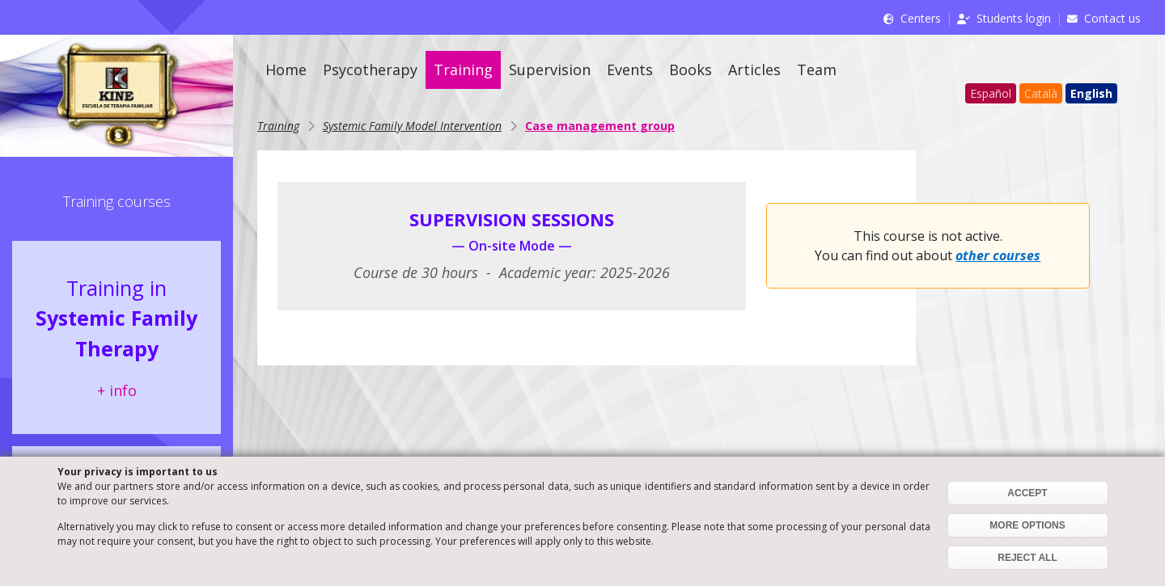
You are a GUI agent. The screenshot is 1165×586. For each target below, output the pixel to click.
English (1091, 93)
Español (990, 93)
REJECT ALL (1027, 557)
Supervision (550, 69)
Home (286, 69)
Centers (920, 18)
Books (690, 69)
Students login (1013, 18)
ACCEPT (1027, 493)
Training (463, 69)
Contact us (1112, 18)
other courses (997, 255)
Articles (754, 69)
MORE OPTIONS (1027, 525)
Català (1040, 93)
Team (817, 69)
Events (630, 69)
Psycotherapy (370, 69)
